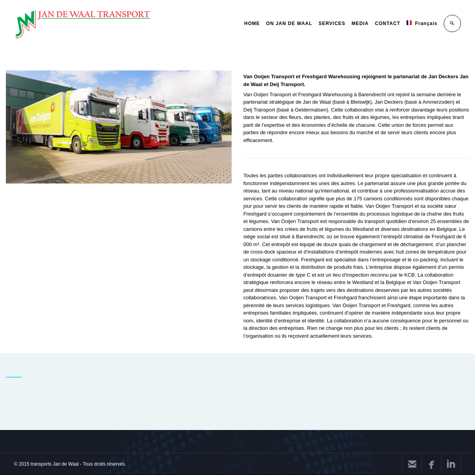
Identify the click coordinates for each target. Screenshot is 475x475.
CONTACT (387, 23)
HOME (252, 23)
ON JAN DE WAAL (289, 23)
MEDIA (360, 23)
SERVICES (331, 23)
